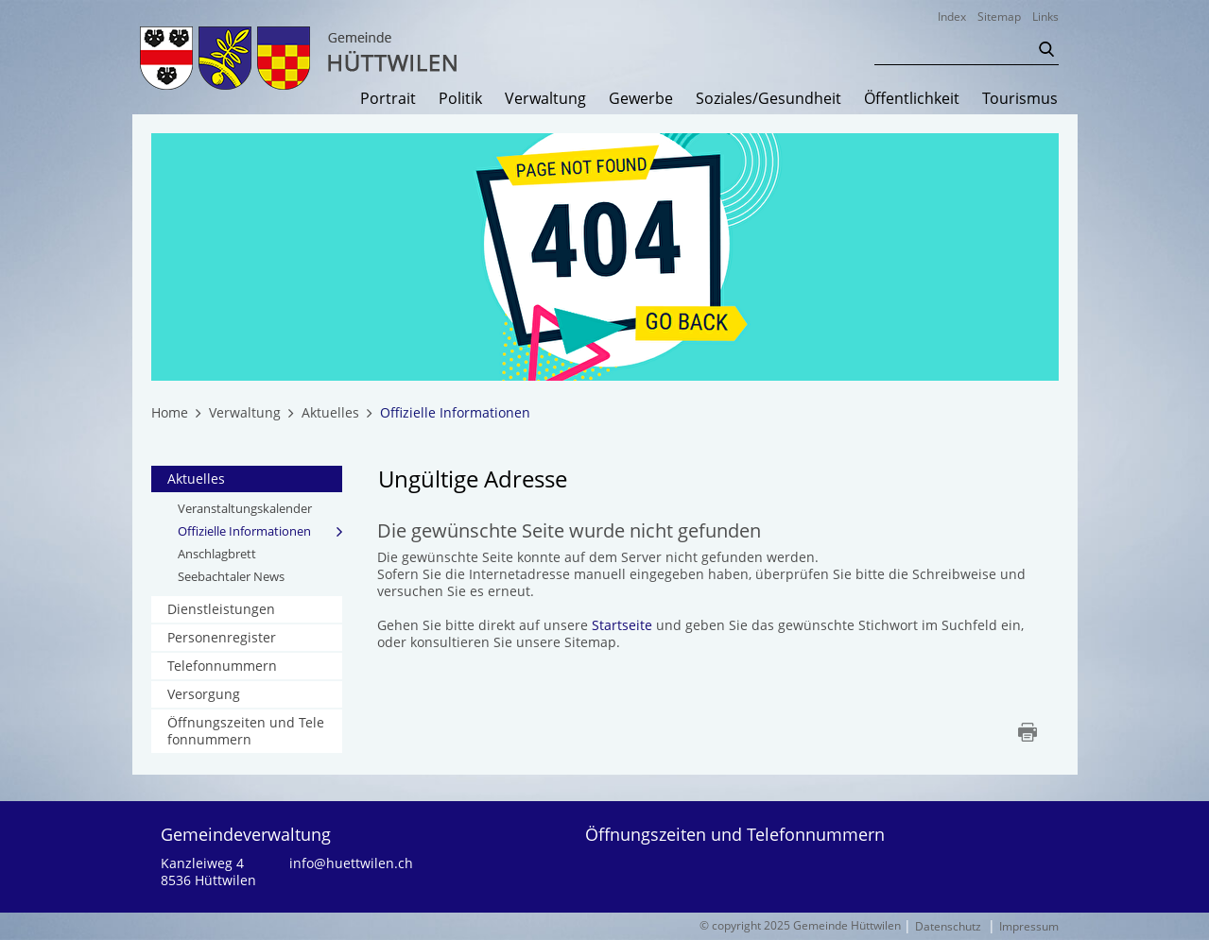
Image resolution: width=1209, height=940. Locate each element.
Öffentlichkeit (911, 99)
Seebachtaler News (231, 576)
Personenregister (221, 637)
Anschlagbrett (217, 553)
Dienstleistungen (221, 609)
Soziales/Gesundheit (768, 99)
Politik (460, 99)
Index (952, 17)
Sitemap (999, 17)
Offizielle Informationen (260, 530)
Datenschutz (948, 926)
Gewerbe (641, 99)
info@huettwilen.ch (351, 863)
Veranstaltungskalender (245, 508)
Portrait (388, 99)
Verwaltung (545, 99)
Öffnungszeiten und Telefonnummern (245, 730)
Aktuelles (196, 478)
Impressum (1029, 926)
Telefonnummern (222, 666)
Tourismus (1020, 99)
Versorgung (203, 694)
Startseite (622, 625)
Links (1045, 17)
